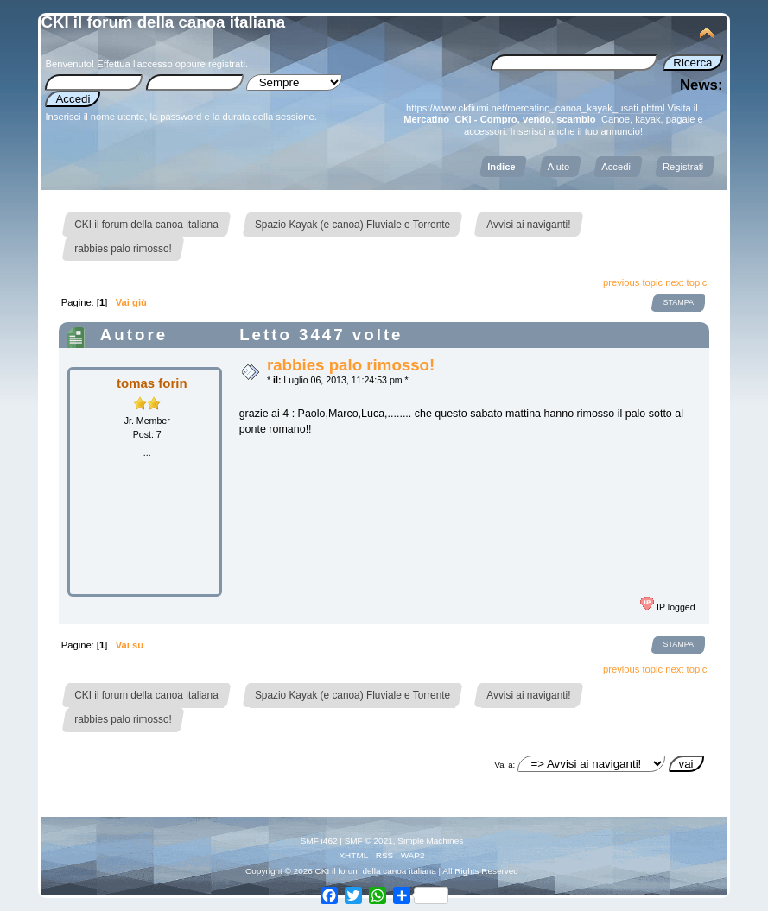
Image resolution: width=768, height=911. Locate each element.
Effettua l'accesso (134, 64)
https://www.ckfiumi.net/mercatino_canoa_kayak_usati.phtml (535, 108)
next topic (686, 282)
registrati (226, 64)
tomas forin (152, 383)
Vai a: (505, 764)
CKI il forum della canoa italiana (163, 22)
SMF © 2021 (369, 840)
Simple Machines (430, 840)
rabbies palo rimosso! (351, 365)
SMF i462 (319, 840)
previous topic (633, 282)
